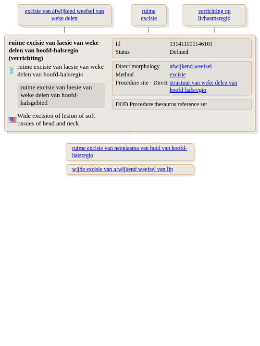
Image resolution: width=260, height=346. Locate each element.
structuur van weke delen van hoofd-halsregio (203, 86)
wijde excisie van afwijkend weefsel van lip (122, 169)
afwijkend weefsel (191, 66)
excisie (178, 74)
